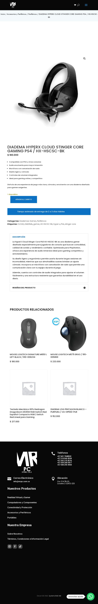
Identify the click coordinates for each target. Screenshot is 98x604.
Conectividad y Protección (19, 507)
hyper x (56, 224)
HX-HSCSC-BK (46, 224)
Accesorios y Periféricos (16, 14)
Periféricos (32, 14)
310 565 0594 (66, 458)
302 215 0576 (66, 461)
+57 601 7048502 (64, 456)
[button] (84, 58)
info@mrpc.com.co (21, 481)
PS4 (62, 224)
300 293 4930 (66, 465)
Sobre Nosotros (14, 534)
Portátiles (11, 517)
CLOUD (21, 224)
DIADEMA (28, 224)
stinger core (70, 224)
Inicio (3, 14)
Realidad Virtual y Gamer (18, 497)
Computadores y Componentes (22, 502)
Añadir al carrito (23, 199)
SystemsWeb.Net (55, 596)
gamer (36, 224)
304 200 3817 (66, 463)
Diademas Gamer (28, 221)
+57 (58, 458)
